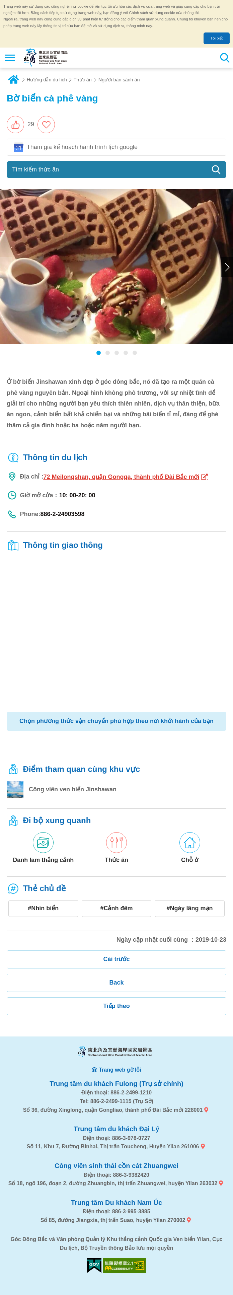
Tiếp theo (116, 1006)
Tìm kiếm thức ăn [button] (35, 169)
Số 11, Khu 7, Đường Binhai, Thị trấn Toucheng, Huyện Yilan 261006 (112, 1146)
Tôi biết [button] (217, 38)
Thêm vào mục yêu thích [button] (46, 124)
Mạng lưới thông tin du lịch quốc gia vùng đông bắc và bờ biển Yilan (45, 58)
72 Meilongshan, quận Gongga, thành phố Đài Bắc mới (121, 477)
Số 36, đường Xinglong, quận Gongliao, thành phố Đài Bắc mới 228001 (113, 1110)
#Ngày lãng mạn (190, 908)
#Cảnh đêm (116, 908)
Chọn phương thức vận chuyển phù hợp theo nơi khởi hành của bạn (116, 721)
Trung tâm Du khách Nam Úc (116, 1202)
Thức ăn (83, 79)
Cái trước (116, 959)
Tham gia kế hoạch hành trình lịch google (82, 147)
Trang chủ (13, 79)
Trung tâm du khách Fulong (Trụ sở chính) (116, 1083)
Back (116, 982)
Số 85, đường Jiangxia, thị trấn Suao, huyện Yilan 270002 (113, 1220)
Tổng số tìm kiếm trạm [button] (224, 58)
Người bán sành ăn (119, 79)
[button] (20, 124)
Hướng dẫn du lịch (47, 79)
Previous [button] (6, 267)
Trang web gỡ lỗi (120, 1070)
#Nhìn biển (43, 908)
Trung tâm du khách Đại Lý (116, 1129)
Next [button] (227, 267)
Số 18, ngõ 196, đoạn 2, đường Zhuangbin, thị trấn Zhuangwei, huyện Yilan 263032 (113, 1183)
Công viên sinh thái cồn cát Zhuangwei (116, 1165)
